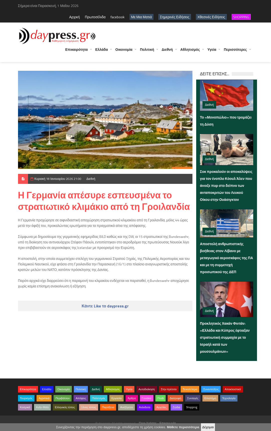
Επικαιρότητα (76, 52)
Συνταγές (192, 398)
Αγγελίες (161, 407)
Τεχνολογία (228, 398)
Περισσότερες (235, 52)
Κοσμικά (25, 407)
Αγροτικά (44, 398)
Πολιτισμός (98, 398)
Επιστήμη (210, 398)
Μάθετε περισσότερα (183, 427)
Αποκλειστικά (233, 389)
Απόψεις (81, 398)
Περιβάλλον (63, 398)
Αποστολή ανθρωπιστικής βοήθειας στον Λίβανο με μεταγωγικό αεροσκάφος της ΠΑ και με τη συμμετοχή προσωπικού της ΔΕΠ (226, 257)
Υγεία (211, 52)
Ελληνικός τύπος (65, 407)
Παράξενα (108, 407)
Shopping (191, 407)
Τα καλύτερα (190, 389)
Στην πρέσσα (169, 389)
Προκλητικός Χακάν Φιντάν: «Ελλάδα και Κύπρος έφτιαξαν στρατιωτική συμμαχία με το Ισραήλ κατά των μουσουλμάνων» (225, 337)
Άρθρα (132, 398)
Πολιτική (147, 52)
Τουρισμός (26, 398)
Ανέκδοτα (144, 407)
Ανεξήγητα (126, 407)
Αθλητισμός (190, 52)
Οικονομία (123, 52)
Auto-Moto (42, 407)
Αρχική (74, 17)
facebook (118, 17)
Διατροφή (175, 398)
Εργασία (116, 398)
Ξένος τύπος (88, 407)
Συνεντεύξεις (211, 389)
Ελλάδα (101, 52)
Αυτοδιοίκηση (146, 389)
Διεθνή (167, 52)
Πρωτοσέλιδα (95, 17)
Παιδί (160, 398)
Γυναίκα (146, 398)
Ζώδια (176, 407)
